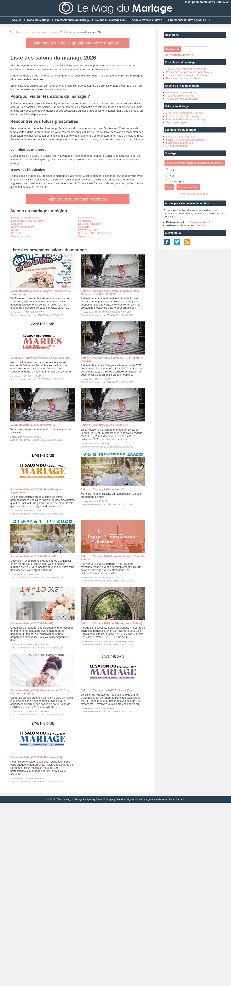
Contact (180, 799)
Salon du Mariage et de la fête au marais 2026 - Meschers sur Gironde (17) (110, 292)
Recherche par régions (178, 54)
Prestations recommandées (182, 78)
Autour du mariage (177, 145)
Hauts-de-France (21, 236)
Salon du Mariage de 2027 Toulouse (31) (106, 690)
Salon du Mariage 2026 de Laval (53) (33, 424)
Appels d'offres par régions (182, 98)
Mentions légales (125, 799)
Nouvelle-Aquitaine (89, 223)
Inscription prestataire (199, 2)
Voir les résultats (188, 187)
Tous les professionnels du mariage (187, 75)
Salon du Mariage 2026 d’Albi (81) (31, 623)
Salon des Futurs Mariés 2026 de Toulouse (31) (40, 357)
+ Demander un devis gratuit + (187, 19)
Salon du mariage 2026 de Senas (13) (104, 424)
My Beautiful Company (103, 799)
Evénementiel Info (200, 222)
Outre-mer (84, 236)
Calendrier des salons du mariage (186, 119)
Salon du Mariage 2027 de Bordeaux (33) (36, 757)
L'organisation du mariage (181, 136)
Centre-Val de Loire (22, 226)
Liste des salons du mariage (183, 116)
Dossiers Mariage (38, 19)
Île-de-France (86, 217)
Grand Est (17, 233)
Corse (14, 230)
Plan (171, 799)
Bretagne (16, 223)
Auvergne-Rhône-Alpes (25, 217)
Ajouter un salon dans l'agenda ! (77, 199)
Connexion (222, 2)
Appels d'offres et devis (147, 19)
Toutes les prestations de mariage (186, 68)
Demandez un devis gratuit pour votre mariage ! (77, 43)
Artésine (201, 225)
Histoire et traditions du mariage (185, 139)
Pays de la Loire (87, 230)
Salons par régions (177, 122)
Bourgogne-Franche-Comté (27, 220)
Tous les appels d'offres (180, 95)
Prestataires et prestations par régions (189, 72)
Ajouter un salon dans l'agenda (184, 113)
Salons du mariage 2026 (111, 19)
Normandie (84, 220)
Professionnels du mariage (72, 19)
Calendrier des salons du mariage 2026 (45, 32)
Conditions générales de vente (151, 799)
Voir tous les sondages (194, 193)
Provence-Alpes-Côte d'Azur (95, 233)
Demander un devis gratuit (182, 92)
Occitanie (83, 226)
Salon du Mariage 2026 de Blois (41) (104, 489)
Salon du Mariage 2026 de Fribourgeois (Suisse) (111, 623)
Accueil (17, 19)
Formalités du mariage (179, 142)
